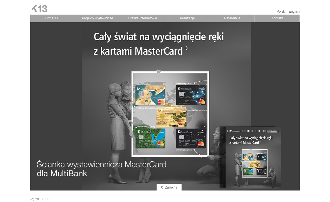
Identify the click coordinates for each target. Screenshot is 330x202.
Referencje (232, 18)
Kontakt (277, 18)
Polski (281, 11)
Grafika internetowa (142, 18)
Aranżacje (187, 18)
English (294, 11)
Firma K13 (52, 18)
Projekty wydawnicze (97, 18)
